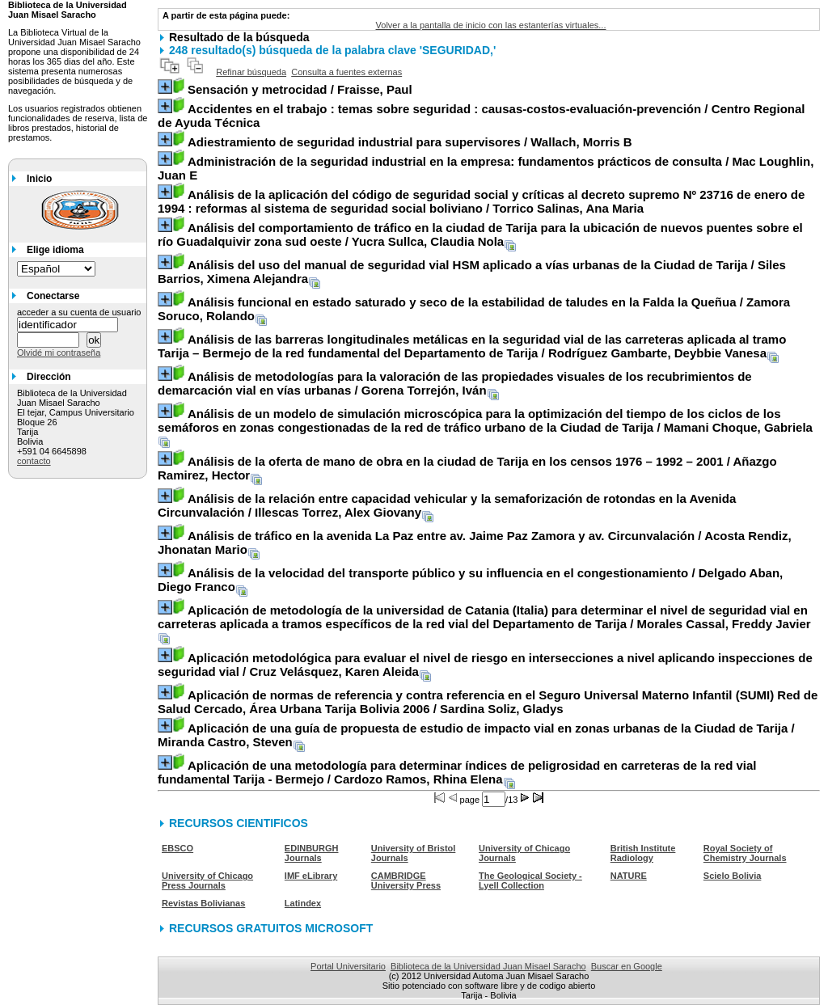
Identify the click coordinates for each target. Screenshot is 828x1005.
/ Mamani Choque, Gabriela (485, 420)
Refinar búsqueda (251, 72)
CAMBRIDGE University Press (406, 880)
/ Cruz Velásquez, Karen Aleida (485, 664)
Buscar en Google (626, 966)
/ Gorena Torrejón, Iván (455, 383)
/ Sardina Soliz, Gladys (487, 702)
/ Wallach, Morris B (410, 142)
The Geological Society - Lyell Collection (530, 880)
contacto (34, 461)
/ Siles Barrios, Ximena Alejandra (472, 271)
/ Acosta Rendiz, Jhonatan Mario (475, 542)
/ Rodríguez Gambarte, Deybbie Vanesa (472, 346)
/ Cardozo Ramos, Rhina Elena (457, 772)
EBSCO (177, 848)
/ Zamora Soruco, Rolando (474, 309)
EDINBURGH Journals (312, 853)
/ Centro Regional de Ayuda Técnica (481, 115)
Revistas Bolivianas (203, 903)
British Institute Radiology (643, 853)
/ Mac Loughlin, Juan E (485, 168)
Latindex (303, 903)
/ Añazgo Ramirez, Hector (467, 468)
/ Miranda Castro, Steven (476, 735)
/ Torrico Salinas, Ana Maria (481, 201)
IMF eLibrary (311, 875)
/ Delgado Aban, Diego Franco (470, 579)
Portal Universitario (348, 966)
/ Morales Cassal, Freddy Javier (484, 617)
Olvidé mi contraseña (58, 352)
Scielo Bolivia (732, 875)
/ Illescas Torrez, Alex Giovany (447, 505)
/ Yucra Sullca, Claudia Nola (480, 234)
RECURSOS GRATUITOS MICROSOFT (271, 928)
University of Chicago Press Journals (207, 880)
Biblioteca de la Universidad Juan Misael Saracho (488, 966)
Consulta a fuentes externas (346, 72)
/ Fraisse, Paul (300, 89)
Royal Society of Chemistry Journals (745, 853)
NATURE (628, 875)
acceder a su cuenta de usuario (79, 312)
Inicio (39, 178)
